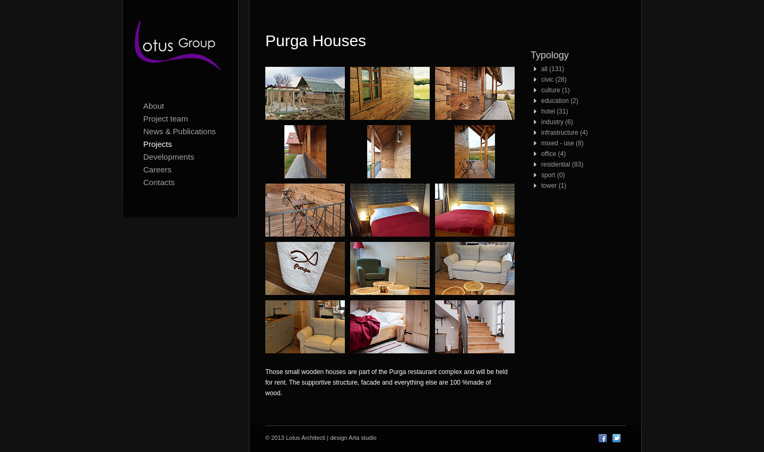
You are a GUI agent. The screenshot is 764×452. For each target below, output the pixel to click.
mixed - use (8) (562, 143)
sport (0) (553, 175)
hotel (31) (554, 111)
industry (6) (557, 122)
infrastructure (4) (564, 132)
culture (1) (555, 90)
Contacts (159, 182)
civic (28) (554, 79)
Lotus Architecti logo (180, 47)
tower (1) (553, 185)
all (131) (552, 69)
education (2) (559, 101)
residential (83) (562, 164)
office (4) (553, 154)
